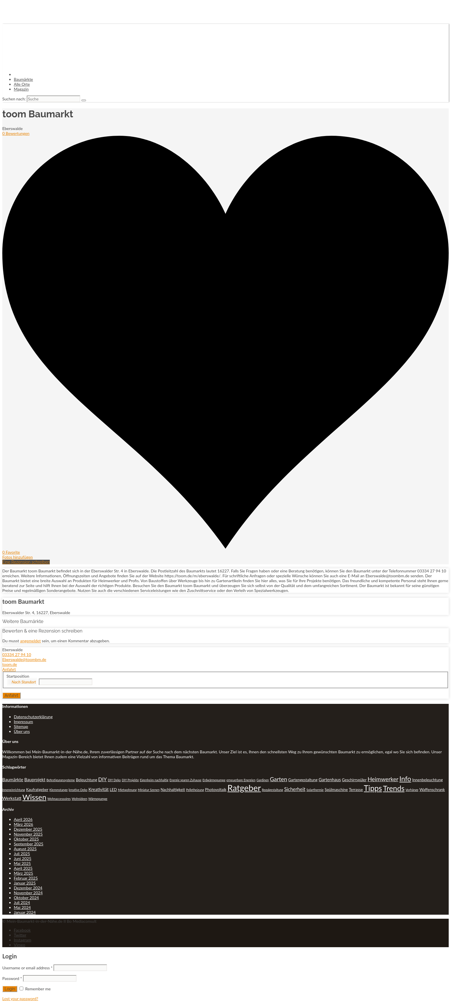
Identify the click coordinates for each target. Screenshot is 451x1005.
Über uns (22, 731)
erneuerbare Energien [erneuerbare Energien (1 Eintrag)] (240, 780)
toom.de (9, 664)
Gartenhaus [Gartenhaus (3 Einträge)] (330, 779)
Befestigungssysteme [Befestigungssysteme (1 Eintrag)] (60, 780)
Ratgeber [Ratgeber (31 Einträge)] (244, 788)
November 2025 (28, 834)
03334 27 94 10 (16, 654)
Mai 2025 (22, 863)
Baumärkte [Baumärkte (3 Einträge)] (12, 779)
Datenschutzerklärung (33, 716)
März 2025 (23, 873)
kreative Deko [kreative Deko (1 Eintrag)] (78, 790)
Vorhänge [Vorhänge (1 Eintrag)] (412, 790)
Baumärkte (23, 79)
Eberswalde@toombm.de (24, 659)
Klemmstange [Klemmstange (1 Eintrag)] (58, 790)
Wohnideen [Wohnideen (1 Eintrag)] (79, 798)
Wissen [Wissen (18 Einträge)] (34, 797)
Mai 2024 (22, 907)
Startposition (18, 676)
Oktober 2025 (26, 838)
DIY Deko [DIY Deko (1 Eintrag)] (114, 780)
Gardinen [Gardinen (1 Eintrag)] (263, 780)
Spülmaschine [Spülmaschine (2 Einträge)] (336, 789)
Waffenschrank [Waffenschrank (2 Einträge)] (432, 789)
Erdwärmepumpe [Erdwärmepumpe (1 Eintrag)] (214, 780)
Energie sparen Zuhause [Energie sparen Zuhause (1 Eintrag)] (185, 780)
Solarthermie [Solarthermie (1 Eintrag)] (315, 790)
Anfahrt (9, 669)
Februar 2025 (26, 878)
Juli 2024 (22, 902)
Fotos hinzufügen (17, 557)
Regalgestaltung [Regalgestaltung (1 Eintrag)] (272, 790)
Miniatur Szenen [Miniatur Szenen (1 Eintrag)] (149, 790)
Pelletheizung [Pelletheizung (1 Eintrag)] (195, 790)
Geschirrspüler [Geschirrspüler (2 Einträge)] (354, 779)
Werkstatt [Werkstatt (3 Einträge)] (11, 798)
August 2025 (25, 848)
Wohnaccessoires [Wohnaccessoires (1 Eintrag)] (59, 798)
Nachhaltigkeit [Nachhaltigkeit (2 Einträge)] (172, 789)
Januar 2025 (25, 882)
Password (12, 978)
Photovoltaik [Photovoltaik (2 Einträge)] (215, 789)
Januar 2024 (25, 912)
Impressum (23, 721)
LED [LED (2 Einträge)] (113, 789)
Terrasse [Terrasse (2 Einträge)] (356, 789)
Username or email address (27, 967)
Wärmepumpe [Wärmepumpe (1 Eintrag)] (97, 798)
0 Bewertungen (15, 133)
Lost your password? (20, 998)
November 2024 (28, 892)
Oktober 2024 (26, 897)
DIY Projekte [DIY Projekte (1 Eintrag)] (130, 780)
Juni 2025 (22, 858)
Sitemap (21, 726)
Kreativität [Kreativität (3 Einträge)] (98, 789)
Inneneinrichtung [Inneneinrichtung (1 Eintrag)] (13, 790)
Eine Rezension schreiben (26, 562)
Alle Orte (22, 84)
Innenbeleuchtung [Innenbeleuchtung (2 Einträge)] (427, 779)
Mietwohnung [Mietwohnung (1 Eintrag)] (127, 790)
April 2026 (23, 819)
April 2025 (23, 868)
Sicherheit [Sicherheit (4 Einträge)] (294, 789)
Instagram (22, 939)
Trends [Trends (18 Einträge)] (394, 788)
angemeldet (30, 640)
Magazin (21, 89)
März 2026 (23, 824)
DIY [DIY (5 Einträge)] (102, 779)
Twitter (20, 935)
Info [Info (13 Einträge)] (405, 779)
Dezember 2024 (28, 887)
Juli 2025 (22, 853)
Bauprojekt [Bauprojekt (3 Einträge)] (34, 779)
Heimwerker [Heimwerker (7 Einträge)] (383, 778)
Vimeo (19, 944)
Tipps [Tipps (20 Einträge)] (373, 788)
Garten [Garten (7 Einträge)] (278, 778)
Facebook (22, 930)
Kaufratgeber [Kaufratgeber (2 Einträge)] (37, 789)
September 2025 (28, 843)
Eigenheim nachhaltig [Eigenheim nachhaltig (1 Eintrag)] (154, 780)
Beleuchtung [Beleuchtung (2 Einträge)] (86, 779)
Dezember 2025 (28, 829)
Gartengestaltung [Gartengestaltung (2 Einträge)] (303, 779)
